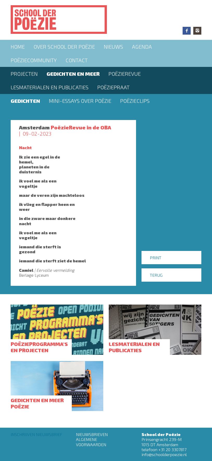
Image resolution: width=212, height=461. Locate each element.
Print (155, 257)
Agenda (142, 46)
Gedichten (25, 101)
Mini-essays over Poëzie (80, 101)
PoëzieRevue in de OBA (81, 127)
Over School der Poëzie (64, 46)
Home (18, 46)
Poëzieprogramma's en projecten (39, 347)
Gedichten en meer (73, 74)
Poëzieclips (135, 101)
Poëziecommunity (34, 60)
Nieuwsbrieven (92, 434)
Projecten (24, 74)
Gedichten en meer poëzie (37, 403)
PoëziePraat (113, 87)
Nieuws (113, 46)
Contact (77, 60)
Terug (156, 275)
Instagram (197, 31)
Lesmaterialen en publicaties (49, 87)
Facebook (187, 31)
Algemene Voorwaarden (91, 442)
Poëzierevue (124, 74)
